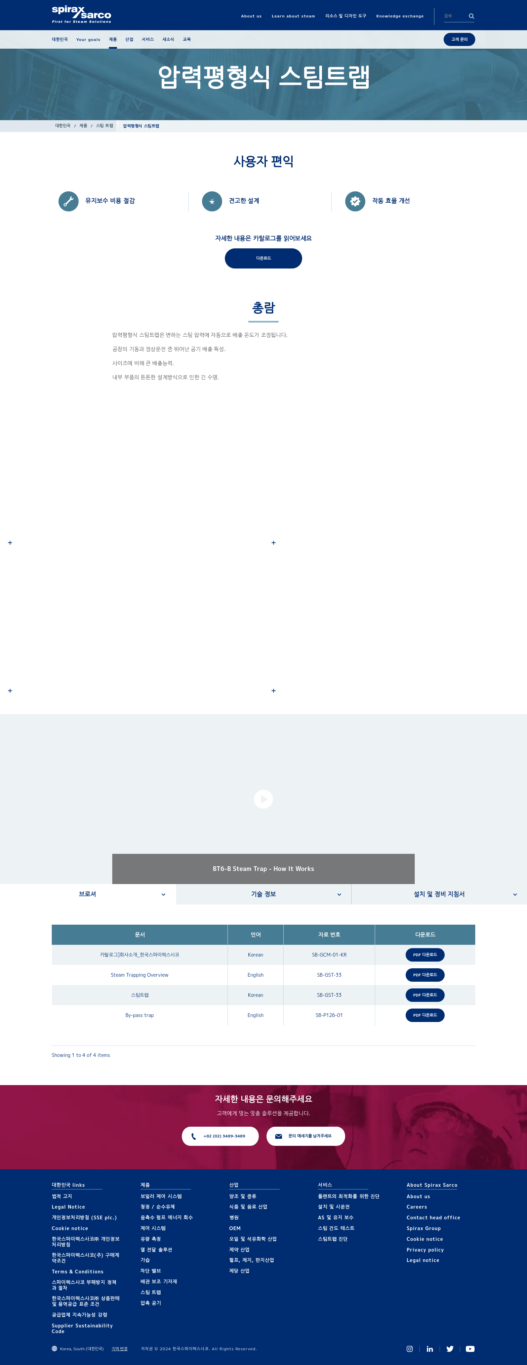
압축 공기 (150, 1303)
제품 (83, 126)
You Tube (470, 1349)
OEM (235, 1228)
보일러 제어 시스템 (161, 1196)
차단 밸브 (150, 1271)
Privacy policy (425, 1250)
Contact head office (433, 1217)
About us (418, 1196)
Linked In (430, 1349)
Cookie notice (70, 1228)
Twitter (450, 1349)
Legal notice (423, 1260)
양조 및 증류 (242, 1196)
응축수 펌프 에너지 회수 (166, 1217)
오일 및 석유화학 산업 (253, 1239)
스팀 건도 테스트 (336, 1228)
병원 (234, 1217)
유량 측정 (150, 1239)
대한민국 (63, 126)
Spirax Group (424, 1228)
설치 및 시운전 (334, 1207)
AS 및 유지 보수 (336, 1217)
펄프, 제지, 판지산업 (251, 1260)
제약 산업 (239, 1250)
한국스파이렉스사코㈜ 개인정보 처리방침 (86, 1242)
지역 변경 (119, 1349)
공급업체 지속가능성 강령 (79, 1315)
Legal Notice (68, 1207)
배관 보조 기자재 (158, 1281)
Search (471, 16)
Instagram (410, 1349)
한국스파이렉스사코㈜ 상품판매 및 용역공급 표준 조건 (86, 1301)
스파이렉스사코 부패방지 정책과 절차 (84, 1285)
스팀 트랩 (104, 126)
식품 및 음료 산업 (248, 1207)
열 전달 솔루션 (156, 1250)
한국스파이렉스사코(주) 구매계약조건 (85, 1258)
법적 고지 (62, 1196)
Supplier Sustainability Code (82, 1328)
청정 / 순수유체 (157, 1207)
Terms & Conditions (78, 1271)
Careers (417, 1207)
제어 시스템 (153, 1228)
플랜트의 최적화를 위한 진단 (349, 1196)
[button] (263, 799)
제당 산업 (239, 1271)
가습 (145, 1260)
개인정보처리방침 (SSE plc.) (84, 1217)
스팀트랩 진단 (333, 1239)
